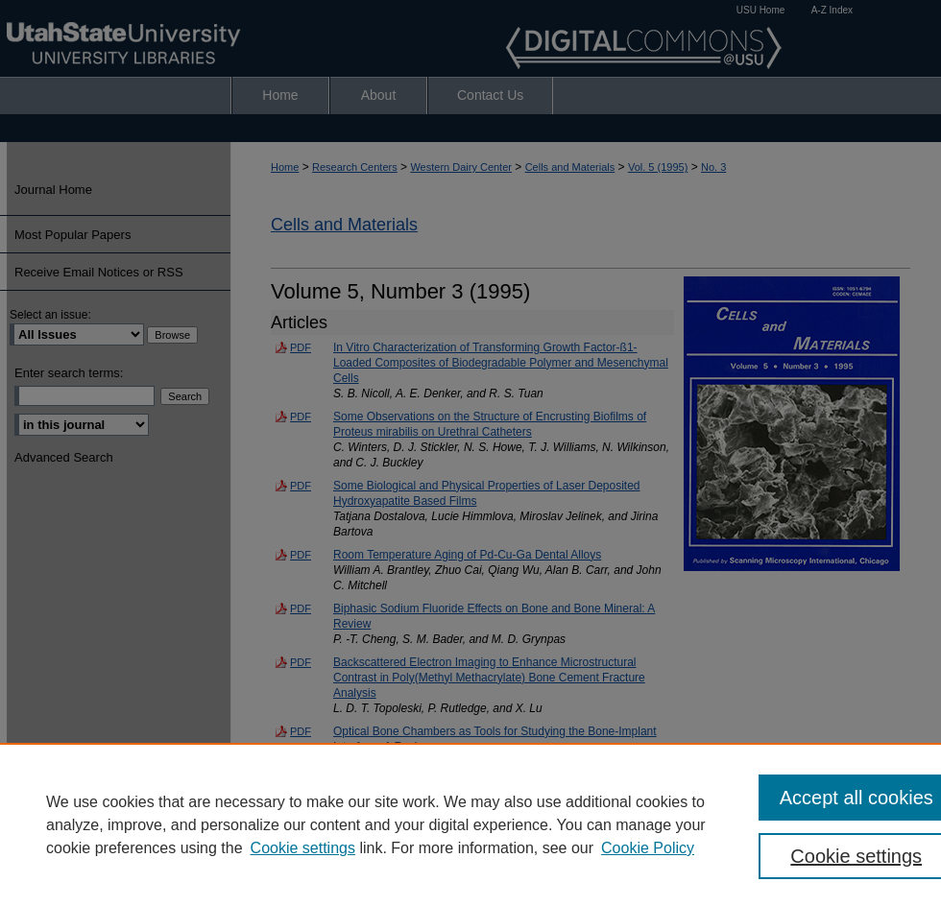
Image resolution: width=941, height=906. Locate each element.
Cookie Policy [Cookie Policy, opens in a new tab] (647, 848)
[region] (470, 824)
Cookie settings (303, 848)
